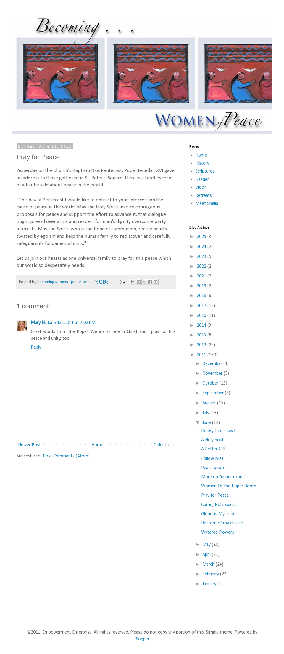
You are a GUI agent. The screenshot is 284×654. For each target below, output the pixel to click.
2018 (202, 295)
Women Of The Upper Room (228, 486)
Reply (36, 347)
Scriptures (204, 171)
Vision (201, 187)
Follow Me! (212, 458)
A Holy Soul (212, 440)
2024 (202, 247)
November (213, 373)
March (209, 564)
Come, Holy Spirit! (218, 505)
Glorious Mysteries (219, 514)
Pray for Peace (215, 495)
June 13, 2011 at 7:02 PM (71, 322)
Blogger (142, 639)
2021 (202, 276)
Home (97, 445)
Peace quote (213, 467)
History (202, 163)
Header (202, 179)
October (211, 383)
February (211, 574)
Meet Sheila (206, 203)
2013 (202, 335)
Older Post (164, 445)
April (207, 554)
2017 (202, 306)
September (213, 393)
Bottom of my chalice (222, 523)
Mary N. (38, 322)
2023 (202, 256)
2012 (202, 345)
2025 (202, 237)
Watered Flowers (217, 532)
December (212, 363)
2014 (202, 325)
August (209, 403)
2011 (202, 355)
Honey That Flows (218, 430)
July (206, 413)
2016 (202, 315)
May (207, 544)
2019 (202, 286)
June (207, 422)
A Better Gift (213, 449)
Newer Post (29, 445)
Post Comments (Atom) (66, 456)
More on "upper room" (223, 477)
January (209, 584)
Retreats (203, 195)
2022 (202, 266)
